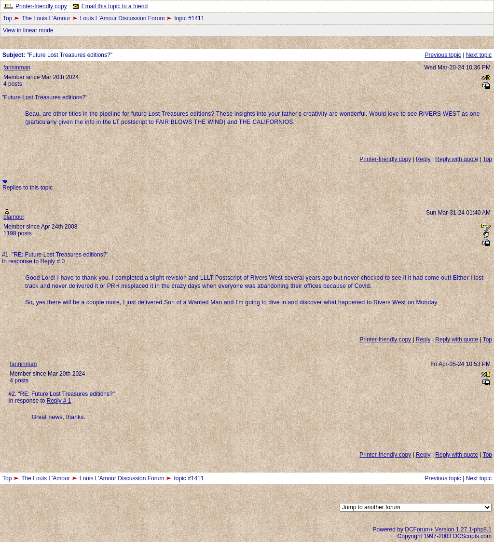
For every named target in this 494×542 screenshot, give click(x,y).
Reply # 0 (52, 261)
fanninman (16, 67)
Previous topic (443, 55)
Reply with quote (456, 159)
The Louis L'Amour (46, 18)
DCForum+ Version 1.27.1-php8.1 (448, 529)
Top (7, 18)
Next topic (479, 55)
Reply (423, 159)
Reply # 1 (59, 400)
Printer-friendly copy (41, 6)
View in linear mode (28, 30)
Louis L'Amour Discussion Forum (122, 18)
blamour (13, 217)
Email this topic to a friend (115, 6)
